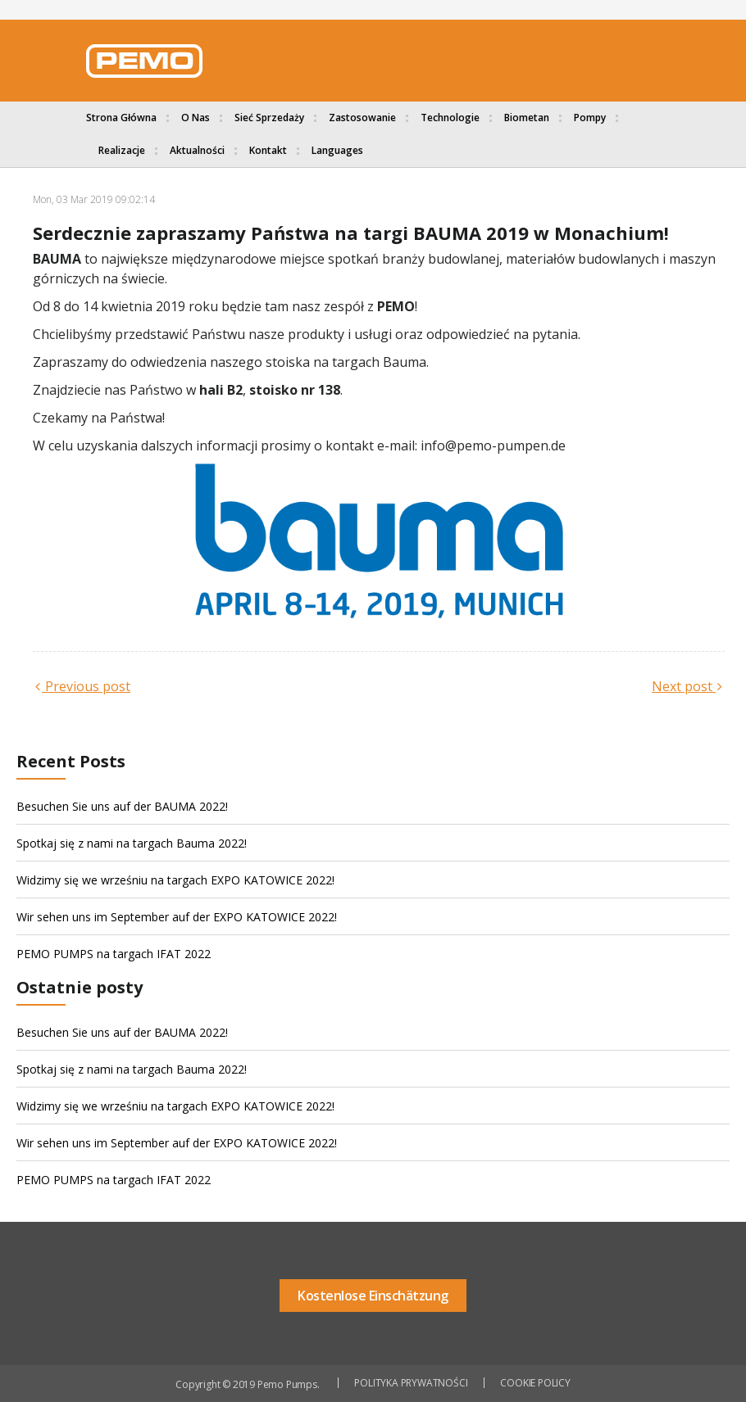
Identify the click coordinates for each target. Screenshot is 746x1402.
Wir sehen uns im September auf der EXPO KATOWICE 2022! (176, 917)
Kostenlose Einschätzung (373, 1296)
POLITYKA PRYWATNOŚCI (410, 1383)
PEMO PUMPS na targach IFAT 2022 (113, 953)
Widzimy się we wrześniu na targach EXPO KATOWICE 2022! (175, 880)
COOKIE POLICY (535, 1383)
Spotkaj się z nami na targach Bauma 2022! (131, 843)
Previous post (86, 686)
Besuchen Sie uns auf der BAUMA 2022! (122, 806)
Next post (684, 686)
